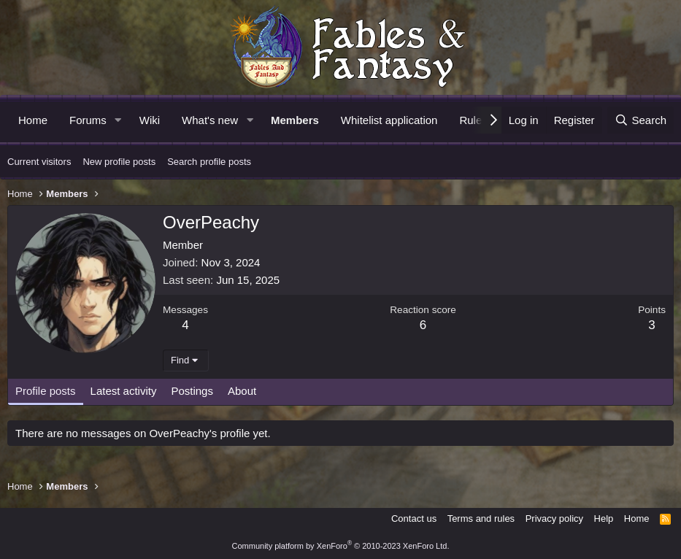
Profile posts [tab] (45, 391)
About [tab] (242, 391)
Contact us (413, 518)
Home (32, 120)
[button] (118, 120)
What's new (210, 120)
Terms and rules (481, 518)
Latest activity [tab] (124, 391)
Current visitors (39, 161)
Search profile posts (209, 161)
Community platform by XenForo (341, 545)
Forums (88, 120)
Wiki (149, 120)
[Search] (640, 120)
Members (295, 120)
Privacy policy (554, 518)
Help (604, 518)
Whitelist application (389, 120)
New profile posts (118, 161)
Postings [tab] (192, 391)
